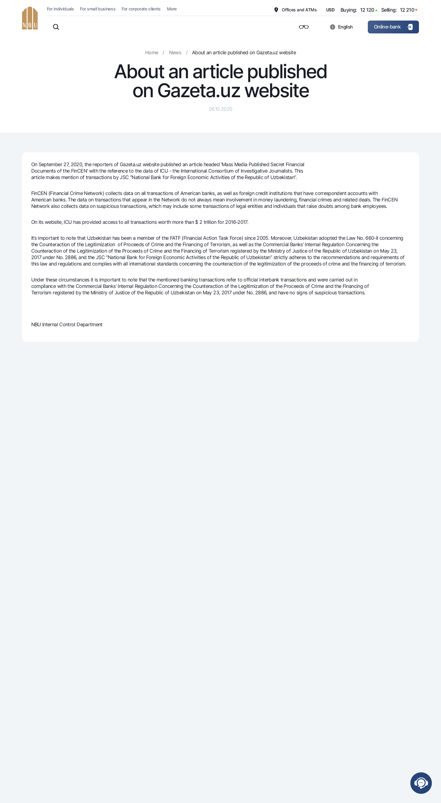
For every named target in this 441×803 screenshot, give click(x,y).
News (175, 52)
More (171, 8)
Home (151, 52)
